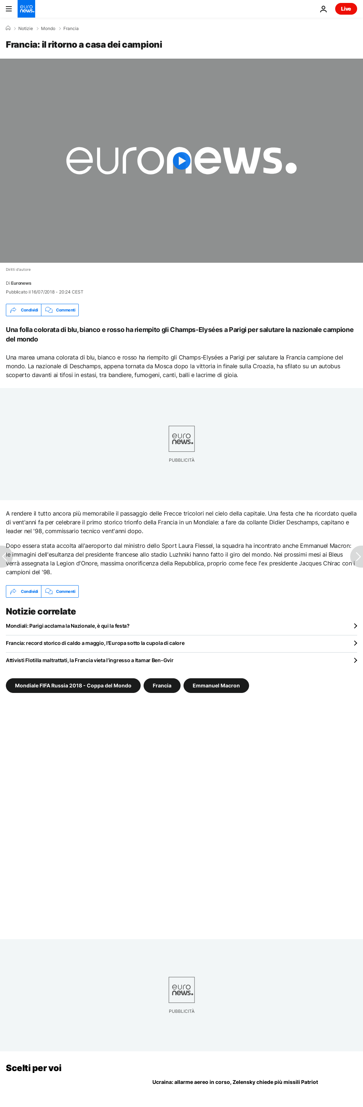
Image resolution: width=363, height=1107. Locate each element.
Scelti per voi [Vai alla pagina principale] (33, 1068)
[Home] (8, 28)
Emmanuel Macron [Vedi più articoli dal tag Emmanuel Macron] (216, 685)
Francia (71, 28)
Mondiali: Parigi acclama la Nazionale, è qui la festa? (68, 626)
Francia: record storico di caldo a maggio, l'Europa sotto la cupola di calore (95, 643)
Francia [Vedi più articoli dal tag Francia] (162, 685)
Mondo (48, 28)
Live (346, 8)
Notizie (25, 28)
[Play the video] (181, 161)
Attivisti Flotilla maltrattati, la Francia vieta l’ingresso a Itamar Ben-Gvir (89, 660)
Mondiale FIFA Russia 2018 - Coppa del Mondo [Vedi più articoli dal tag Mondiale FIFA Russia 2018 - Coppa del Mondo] (73, 685)
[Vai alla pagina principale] (26, 9)
